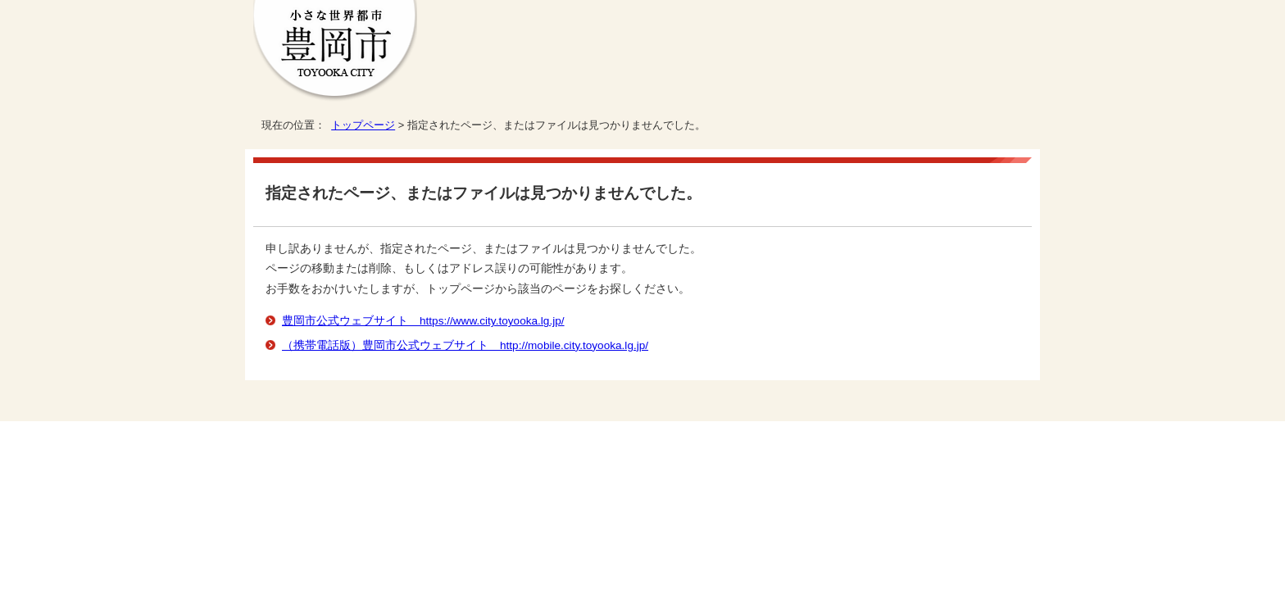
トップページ (363, 125)
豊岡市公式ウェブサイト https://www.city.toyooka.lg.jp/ (423, 321)
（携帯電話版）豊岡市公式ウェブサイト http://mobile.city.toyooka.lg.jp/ (465, 345)
